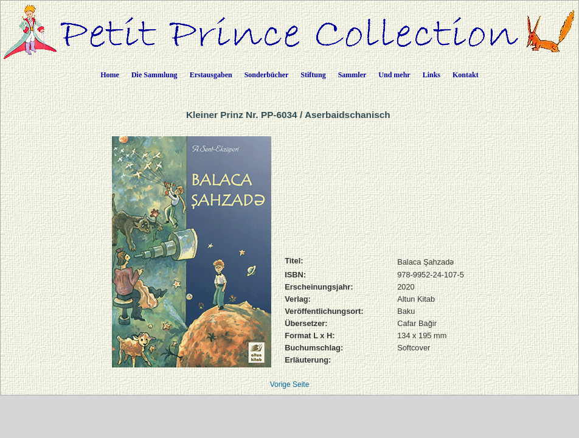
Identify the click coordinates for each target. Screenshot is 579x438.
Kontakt (465, 75)
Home (109, 75)
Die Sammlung (154, 75)
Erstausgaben (211, 75)
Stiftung (312, 75)
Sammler (352, 75)
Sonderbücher (266, 75)
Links (431, 75)
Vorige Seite (290, 384)
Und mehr (394, 75)
